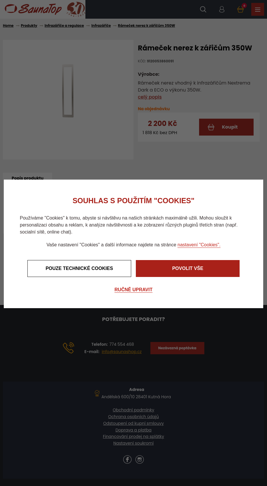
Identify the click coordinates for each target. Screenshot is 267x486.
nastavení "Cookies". (199, 244)
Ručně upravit (133, 289)
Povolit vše (187, 268)
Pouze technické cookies (79, 268)
